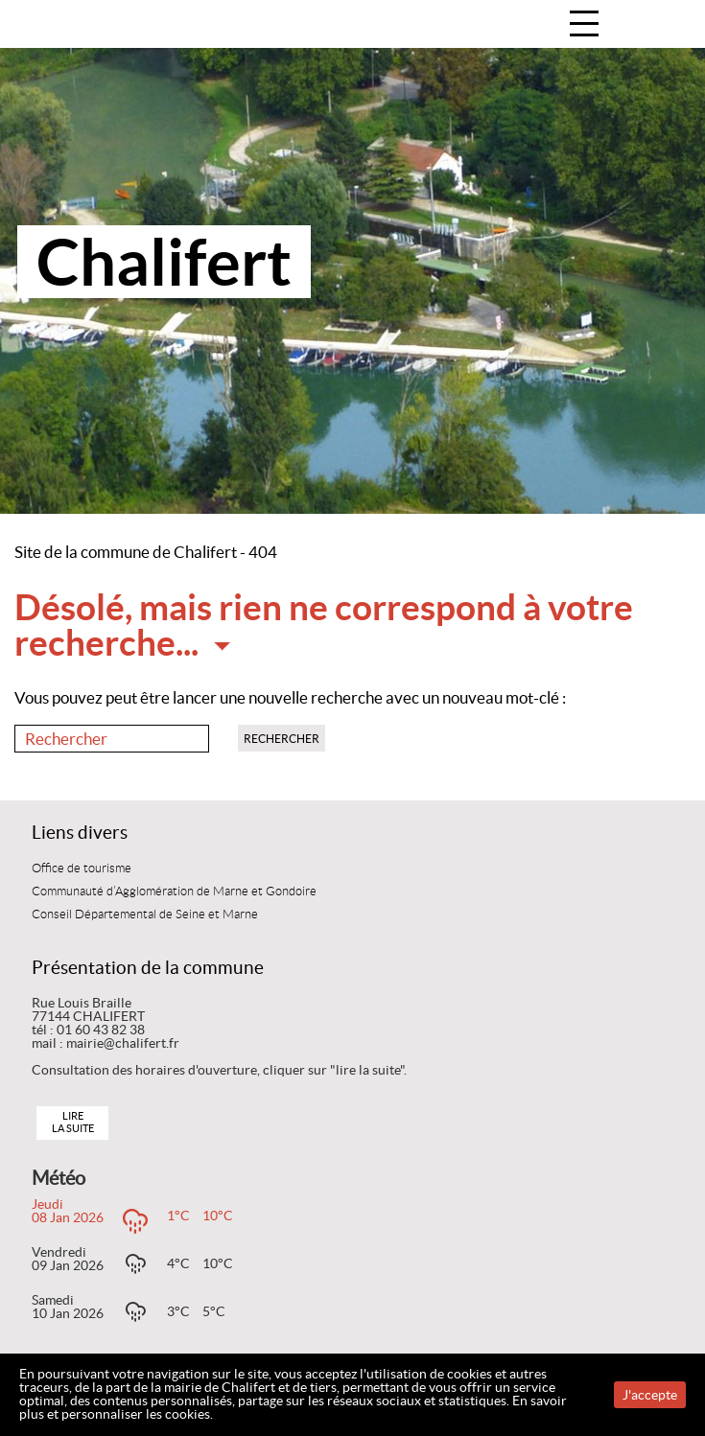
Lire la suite (73, 1122)
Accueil (670, 25)
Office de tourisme (81, 868)
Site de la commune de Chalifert (125, 552)
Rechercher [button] (281, 738)
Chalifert (164, 261)
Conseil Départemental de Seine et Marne (145, 914)
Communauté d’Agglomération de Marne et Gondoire (174, 891)
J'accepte (650, 1394)
